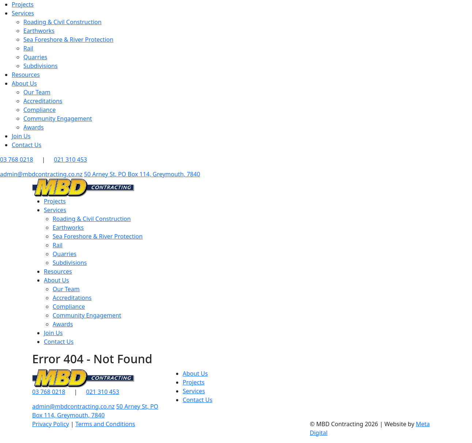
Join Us (21, 136)
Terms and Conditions (105, 424)
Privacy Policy (50, 424)
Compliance (39, 110)
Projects (23, 4)
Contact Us (26, 145)
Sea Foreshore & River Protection (68, 39)
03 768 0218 (48, 392)
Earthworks (38, 31)
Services (23, 13)
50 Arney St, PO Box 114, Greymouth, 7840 (142, 174)
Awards (33, 127)
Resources (26, 75)
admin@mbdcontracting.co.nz (41, 174)
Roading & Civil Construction (62, 22)
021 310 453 (70, 159)
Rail (28, 48)
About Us (24, 83)
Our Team (36, 92)
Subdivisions (40, 66)
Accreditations (42, 101)
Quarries (35, 57)
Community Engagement (57, 118)
